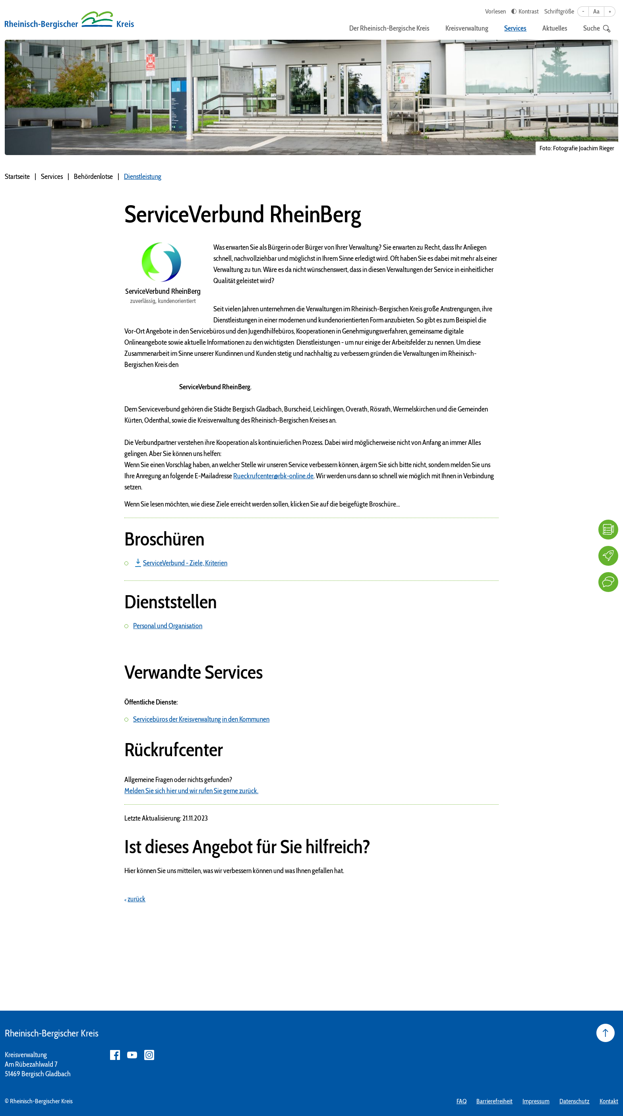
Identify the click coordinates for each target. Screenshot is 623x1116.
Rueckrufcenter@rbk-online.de (273, 476)
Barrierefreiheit (494, 1101)
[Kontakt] (608, 582)
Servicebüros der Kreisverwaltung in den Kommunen (201, 719)
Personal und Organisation (167, 625)
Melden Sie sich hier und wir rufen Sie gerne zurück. (191, 790)
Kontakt (609, 1101)
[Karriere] (608, 556)
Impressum (535, 1101)
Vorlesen (495, 11)
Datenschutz (574, 1101)
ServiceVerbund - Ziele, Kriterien (185, 563)
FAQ (461, 1101)
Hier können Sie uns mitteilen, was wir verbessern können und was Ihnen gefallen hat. (234, 870)
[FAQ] (608, 529)
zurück (136, 899)
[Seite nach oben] (605, 1032)
